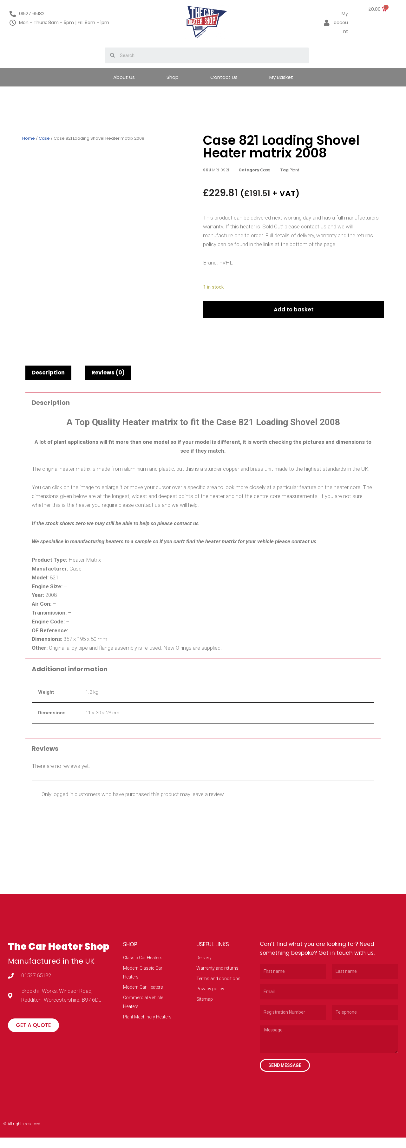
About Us (124, 77)
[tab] (48, 376)
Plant (294, 170)
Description (48, 375)
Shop (173, 77)
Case (44, 138)
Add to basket (295, 312)
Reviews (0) (108, 375)
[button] (33, 1037)
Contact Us (224, 77)
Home (28, 138)
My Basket (281, 77)
